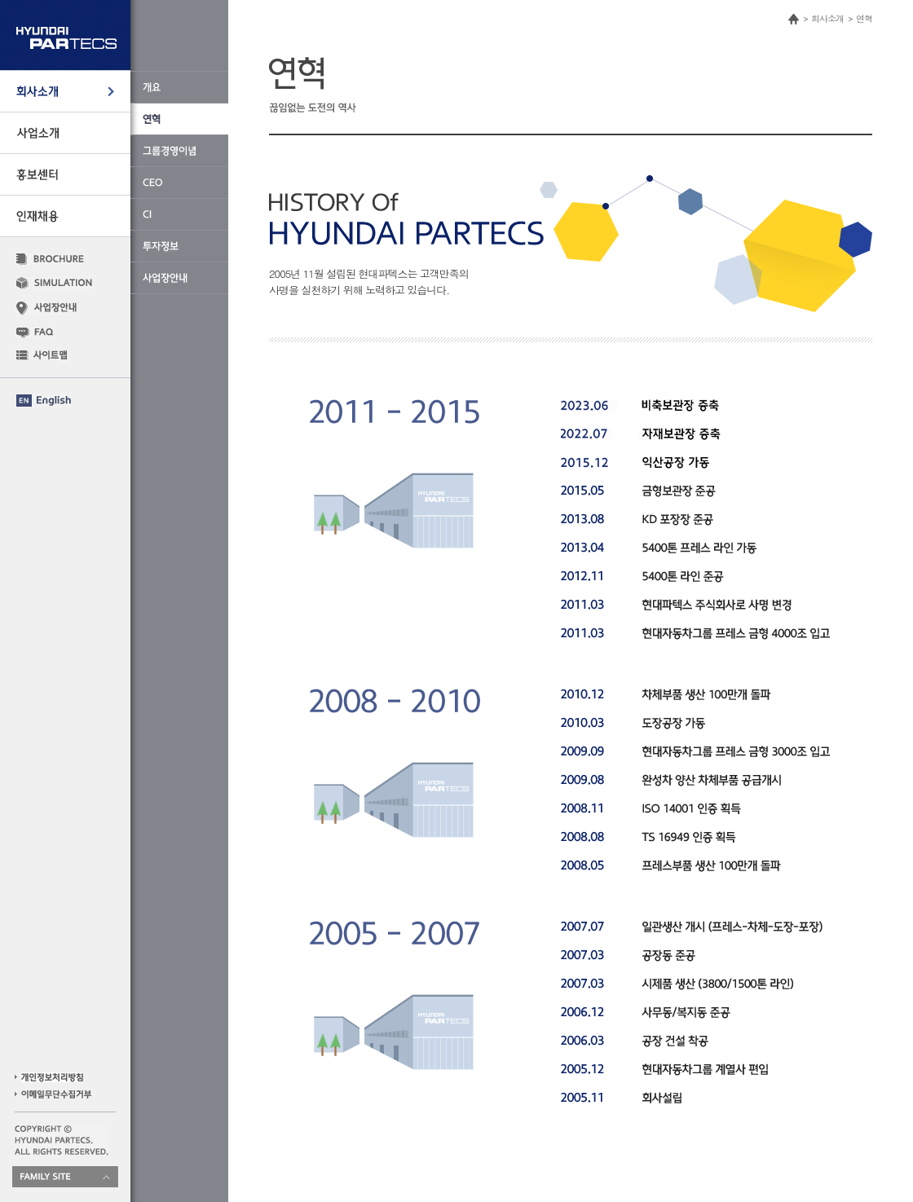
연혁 (864, 18)
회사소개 (827, 18)
